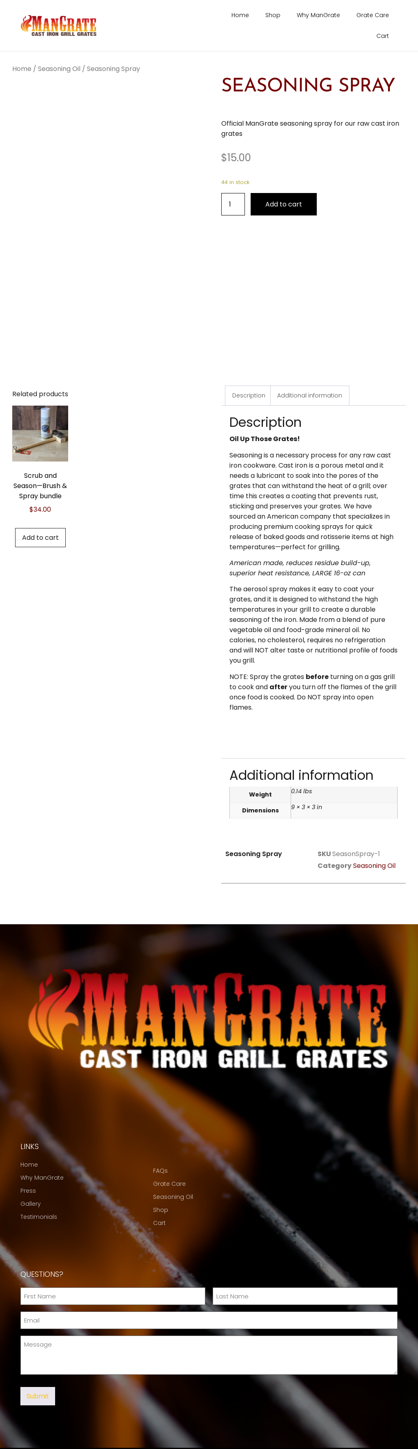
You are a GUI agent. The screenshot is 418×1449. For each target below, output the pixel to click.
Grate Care (372, 15)
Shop (272, 15)
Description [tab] (248, 376)
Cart (382, 36)
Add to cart (283, 204)
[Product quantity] (233, 204)
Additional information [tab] (309, 376)
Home (240, 15)
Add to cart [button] (40, 518)
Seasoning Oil (59, 68)
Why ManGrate (318, 15)
